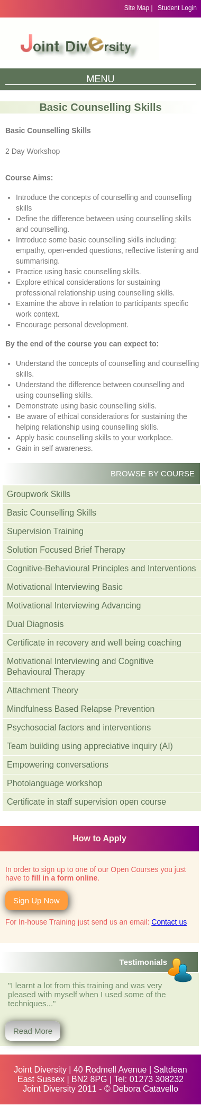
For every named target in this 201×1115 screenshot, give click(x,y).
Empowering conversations (57, 764)
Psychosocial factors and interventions (79, 727)
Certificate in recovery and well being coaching (94, 642)
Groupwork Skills (38, 494)
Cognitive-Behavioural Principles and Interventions (101, 568)
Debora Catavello (145, 1088)
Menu (101, 79)
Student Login (177, 8)
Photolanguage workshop (55, 783)
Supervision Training (45, 531)
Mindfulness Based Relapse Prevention (80, 708)
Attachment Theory (42, 690)
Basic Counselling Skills (51, 512)
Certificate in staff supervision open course (86, 801)
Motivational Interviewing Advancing (74, 605)
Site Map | (138, 8)
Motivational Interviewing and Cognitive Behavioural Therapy (80, 666)
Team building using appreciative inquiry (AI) (90, 746)
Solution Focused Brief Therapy (66, 549)
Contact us (169, 922)
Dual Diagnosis (35, 624)
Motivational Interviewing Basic (65, 586)
